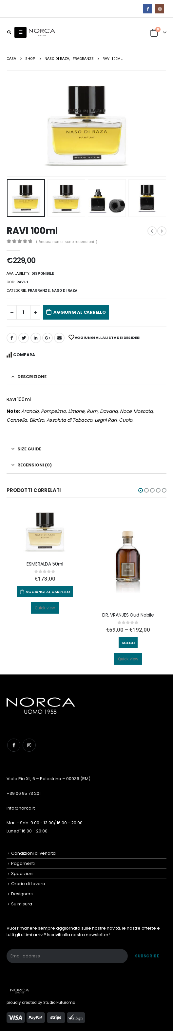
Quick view (45, 607)
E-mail (59, 338)
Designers (22, 894)
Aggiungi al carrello (79, 312)
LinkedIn (35, 338)
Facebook (12, 338)
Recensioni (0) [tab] (34, 465)
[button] (141, 490)
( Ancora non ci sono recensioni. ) (66, 241)
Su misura (21, 904)
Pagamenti (23, 863)
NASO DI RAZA (64, 290)
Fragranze (39, 290)
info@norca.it (21, 808)
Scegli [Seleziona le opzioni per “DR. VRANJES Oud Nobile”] (128, 642)
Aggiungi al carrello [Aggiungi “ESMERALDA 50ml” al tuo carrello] (48, 591)
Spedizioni (22, 873)
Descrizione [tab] (32, 377)
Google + (47, 338)
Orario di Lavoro (28, 884)
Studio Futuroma (59, 1002)
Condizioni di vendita (33, 853)
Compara (24, 355)
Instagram (29, 745)
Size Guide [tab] (29, 449)
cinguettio (23, 338)
